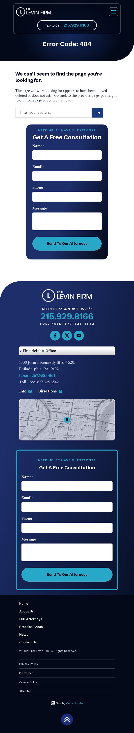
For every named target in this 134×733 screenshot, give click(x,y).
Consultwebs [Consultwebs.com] (74, 703)
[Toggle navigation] (113, 12)
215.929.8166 (76, 25)
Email (38, 167)
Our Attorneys (30, 619)
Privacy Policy (28, 664)
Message (40, 208)
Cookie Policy (28, 682)
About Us (26, 611)
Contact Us (28, 642)
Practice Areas (31, 627)
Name (38, 146)
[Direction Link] (67, 402)
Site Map (25, 691)
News (23, 634)
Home (23, 604)
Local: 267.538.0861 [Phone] (37, 375)
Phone (38, 187)
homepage (33, 100)
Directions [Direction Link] (50, 391)
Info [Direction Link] (25, 391)
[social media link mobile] (55, 336)
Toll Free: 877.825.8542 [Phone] (39, 382)
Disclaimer (26, 673)
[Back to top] (67, 719)
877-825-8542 (67, 323)
